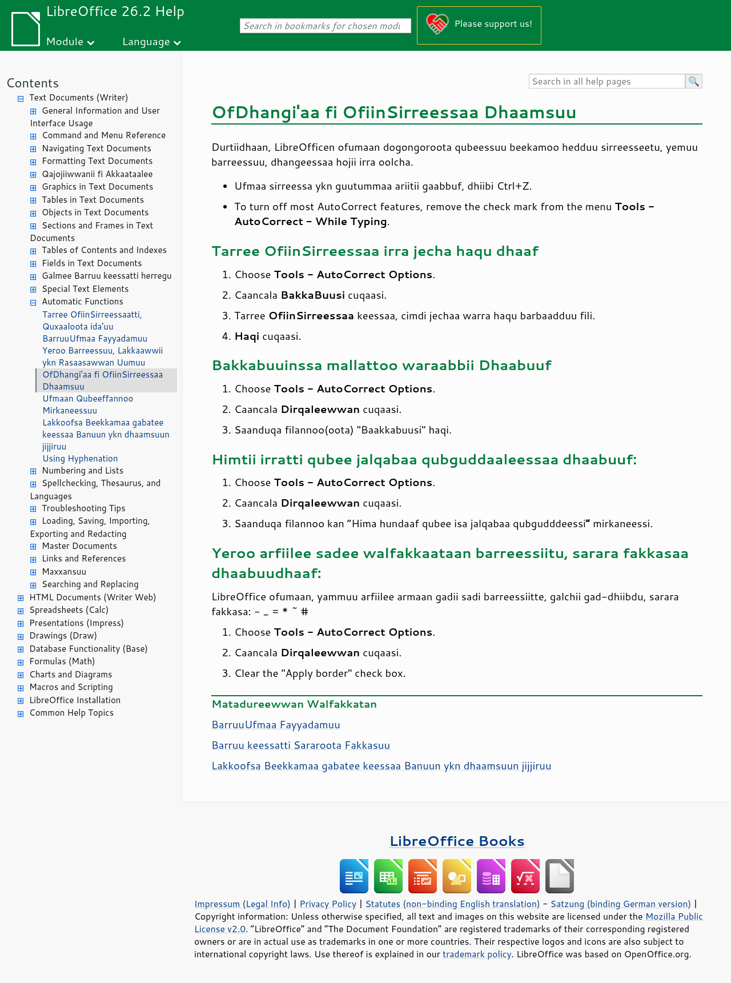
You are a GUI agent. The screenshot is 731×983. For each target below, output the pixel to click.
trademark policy (477, 954)
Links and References (84, 558)
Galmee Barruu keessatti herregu (107, 276)
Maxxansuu (64, 571)
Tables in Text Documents (93, 200)
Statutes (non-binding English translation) (452, 903)
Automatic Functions (82, 301)
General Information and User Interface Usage (95, 117)
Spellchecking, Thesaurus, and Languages (95, 489)
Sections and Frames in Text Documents (91, 231)
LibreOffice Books (457, 840)
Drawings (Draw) (63, 635)
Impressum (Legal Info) (242, 903)
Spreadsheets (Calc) (69, 610)
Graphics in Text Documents (97, 186)
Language (146, 41)
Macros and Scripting (71, 687)
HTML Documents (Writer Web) (92, 597)
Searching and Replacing (90, 584)
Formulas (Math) (62, 661)
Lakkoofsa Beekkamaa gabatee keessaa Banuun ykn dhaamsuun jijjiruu (106, 434)
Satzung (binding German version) (621, 903)
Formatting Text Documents (97, 161)
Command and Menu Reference (104, 135)
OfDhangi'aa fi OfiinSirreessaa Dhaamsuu (102, 380)
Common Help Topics (71, 713)
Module (64, 41)
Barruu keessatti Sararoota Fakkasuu (300, 744)
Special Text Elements (85, 289)
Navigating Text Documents (96, 148)
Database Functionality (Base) (88, 649)
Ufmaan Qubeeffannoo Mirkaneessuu (87, 404)
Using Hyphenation (80, 458)
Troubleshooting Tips (84, 508)
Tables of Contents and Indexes (104, 250)
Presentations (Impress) (76, 623)
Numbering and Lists (82, 470)
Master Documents (79, 546)
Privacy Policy (327, 903)
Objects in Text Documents (95, 212)
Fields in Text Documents (92, 263)
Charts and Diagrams (70, 674)
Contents (32, 82)
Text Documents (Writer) (78, 97)
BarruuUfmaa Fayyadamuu (94, 338)
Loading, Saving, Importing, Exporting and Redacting (90, 527)
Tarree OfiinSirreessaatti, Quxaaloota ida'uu (92, 320)
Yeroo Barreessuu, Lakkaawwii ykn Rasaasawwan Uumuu (102, 356)
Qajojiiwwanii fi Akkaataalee (97, 174)
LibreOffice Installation (75, 700)
